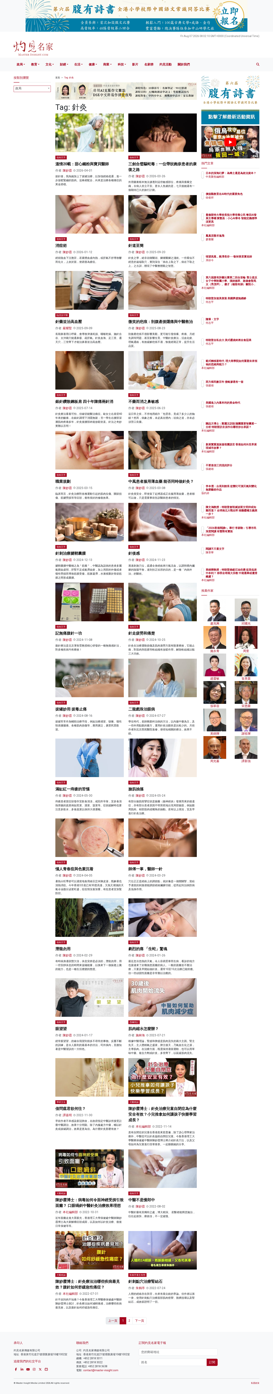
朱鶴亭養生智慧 (137, 1275)
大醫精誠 (134, 1102)
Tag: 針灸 (69, 77)
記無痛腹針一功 (68, 633)
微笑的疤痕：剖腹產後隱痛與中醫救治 (160, 321)
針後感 (134, 553)
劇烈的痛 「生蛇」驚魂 (147, 949)
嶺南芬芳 (61, 157)
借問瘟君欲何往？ (70, 1108)
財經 (63, 64)
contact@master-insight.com (100, 1370)
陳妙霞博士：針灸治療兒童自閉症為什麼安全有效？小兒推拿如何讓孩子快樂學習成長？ (162, 1114)
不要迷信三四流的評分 (241, 465)
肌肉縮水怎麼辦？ (143, 1028)
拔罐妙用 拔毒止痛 (71, 709)
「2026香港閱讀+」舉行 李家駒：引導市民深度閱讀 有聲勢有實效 (242, 531)
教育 (34, 64)
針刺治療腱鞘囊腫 (70, 553)
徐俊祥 (232, 200)
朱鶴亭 (140, 1288)
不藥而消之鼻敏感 (143, 401)
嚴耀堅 (67, 328)
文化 (49, 64)
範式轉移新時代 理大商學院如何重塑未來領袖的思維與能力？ (242, 364)
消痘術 (61, 245)
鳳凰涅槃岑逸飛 (237, 235)
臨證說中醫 (62, 315)
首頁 (57, 77)
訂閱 (212, 1362)
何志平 (232, 305)
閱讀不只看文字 (237, 548)
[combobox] (32, 89)
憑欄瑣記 (134, 1022)
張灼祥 (232, 496)
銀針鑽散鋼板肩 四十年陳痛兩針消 (84, 401)
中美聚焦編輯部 (237, 180)
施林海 (140, 1035)
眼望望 (61, 1028)
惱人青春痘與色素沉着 (74, 869)
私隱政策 (255, 1383)
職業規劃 (63, 481)
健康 (92, 64)
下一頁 (139, 1320)
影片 (135, 64)
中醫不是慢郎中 (141, 1200)
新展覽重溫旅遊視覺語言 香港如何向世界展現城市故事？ (242, 448)
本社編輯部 (143, 1126)
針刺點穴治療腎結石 (145, 1281)
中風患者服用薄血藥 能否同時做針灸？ (161, 481)
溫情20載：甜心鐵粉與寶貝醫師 (82, 164)
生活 (77, 64)
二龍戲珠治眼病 (141, 709)
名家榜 (148, 64)
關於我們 (184, 64)
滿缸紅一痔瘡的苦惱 (72, 789)
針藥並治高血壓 (68, 321)
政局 (20, 64)
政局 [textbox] (18, 88)
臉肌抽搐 (136, 789)
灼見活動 (165, 64)
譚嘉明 (67, 1115)
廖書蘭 (232, 239)
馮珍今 (232, 263)
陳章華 (232, 552)
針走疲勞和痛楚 (141, 633)
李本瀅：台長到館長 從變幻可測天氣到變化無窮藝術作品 (243, 490)
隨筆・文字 (234, 319)
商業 (106, 64)
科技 (121, 64)
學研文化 (61, 1102)
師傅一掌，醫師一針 (145, 869)
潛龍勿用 (63, 949)
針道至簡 (136, 245)
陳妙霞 (67, 170)
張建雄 (232, 388)
